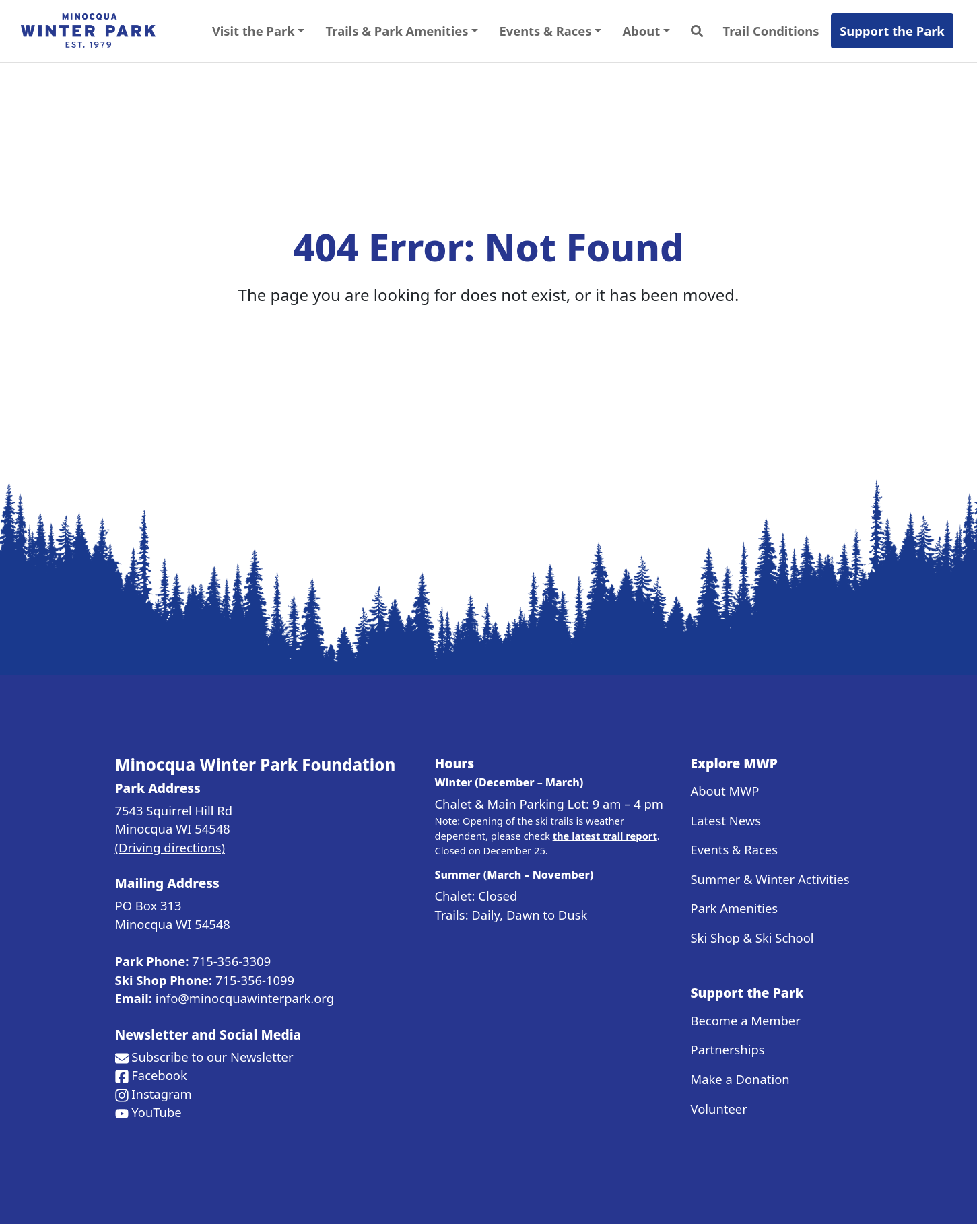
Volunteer (719, 1108)
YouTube (156, 1111)
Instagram (161, 1093)
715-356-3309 (231, 961)
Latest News (726, 820)
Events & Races (734, 849)
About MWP (725, 790)
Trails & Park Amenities (397, 30)
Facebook (159, 1074)
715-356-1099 (254, 980)
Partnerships (728, 1049)
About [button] (642, 30)
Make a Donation (740, 1078)
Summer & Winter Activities (770, 879)
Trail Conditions (771, 30)
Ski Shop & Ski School (752, 937)
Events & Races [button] (545, 30)
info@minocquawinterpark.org (245, 998)
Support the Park (892, 30)
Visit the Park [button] (253, 30)
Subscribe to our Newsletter (212, 1056)
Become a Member (746, 1020)
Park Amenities (734, 907)
